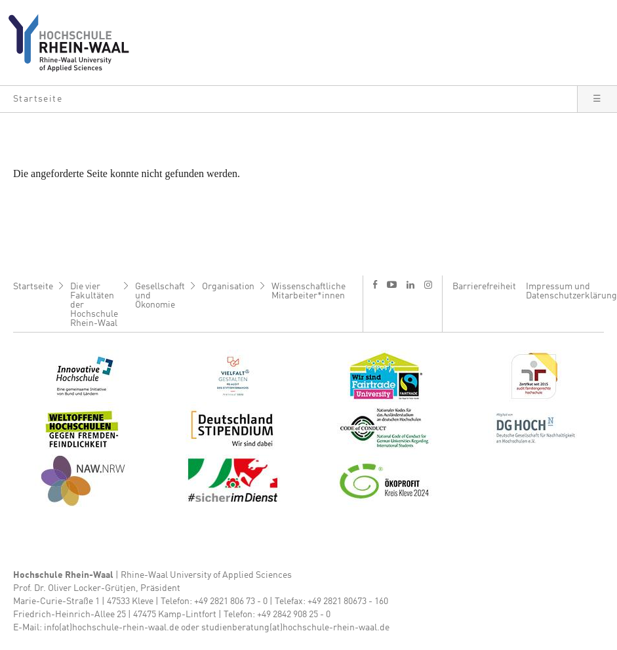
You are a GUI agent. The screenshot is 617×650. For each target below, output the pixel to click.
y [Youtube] (392, 284)
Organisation (228, 286)
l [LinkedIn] (410, 284)
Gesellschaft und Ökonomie (160, 296)
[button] (288, 99)
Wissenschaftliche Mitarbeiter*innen (308, 291)
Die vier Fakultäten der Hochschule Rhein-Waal (94, 305)
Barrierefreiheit (484, 286)
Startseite (33, 286)
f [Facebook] (375, 284)
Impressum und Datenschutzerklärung (571, 291)
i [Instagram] (428, 284)
